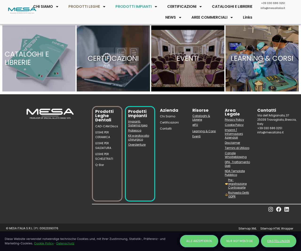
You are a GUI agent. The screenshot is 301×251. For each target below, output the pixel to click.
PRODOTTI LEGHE (87, 6)
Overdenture (137, 145)
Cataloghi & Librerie (201, 118)
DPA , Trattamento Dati (237, 164)
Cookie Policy (234, 125)
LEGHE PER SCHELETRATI (104, 156)
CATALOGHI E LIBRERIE (232, 6)
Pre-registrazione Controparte (236, 183)
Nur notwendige (239, 241)
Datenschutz (65, 243)
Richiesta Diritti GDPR (237, 194)
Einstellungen (278, 241)
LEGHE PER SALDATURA (103, 145)
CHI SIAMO (46, 6)
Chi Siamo (167, 116)
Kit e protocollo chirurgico (138, 137)
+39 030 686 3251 (273, 3)
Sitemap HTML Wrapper (276, 228)
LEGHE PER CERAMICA (102, 134)
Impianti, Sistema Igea (137, 123)
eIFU (195, 125)
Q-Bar (99, 165)
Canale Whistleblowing (236, 155)
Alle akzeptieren (199, 241)
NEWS (173, 17)
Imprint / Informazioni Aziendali (234, 134)
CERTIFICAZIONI (184, 6)
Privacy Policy (234, 120)
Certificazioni (169, 122)
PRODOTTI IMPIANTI (136, 6)
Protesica (134, 130)
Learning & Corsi (204, 131)
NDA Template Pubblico (235, 173)
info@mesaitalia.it (273, 8)
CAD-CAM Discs (106, 126)
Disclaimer (232, 143)
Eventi (196, 136)
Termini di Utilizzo (237, 148)
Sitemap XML (247, 228)
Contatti (166, 129)
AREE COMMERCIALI (212, 17)
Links (247, 17)
